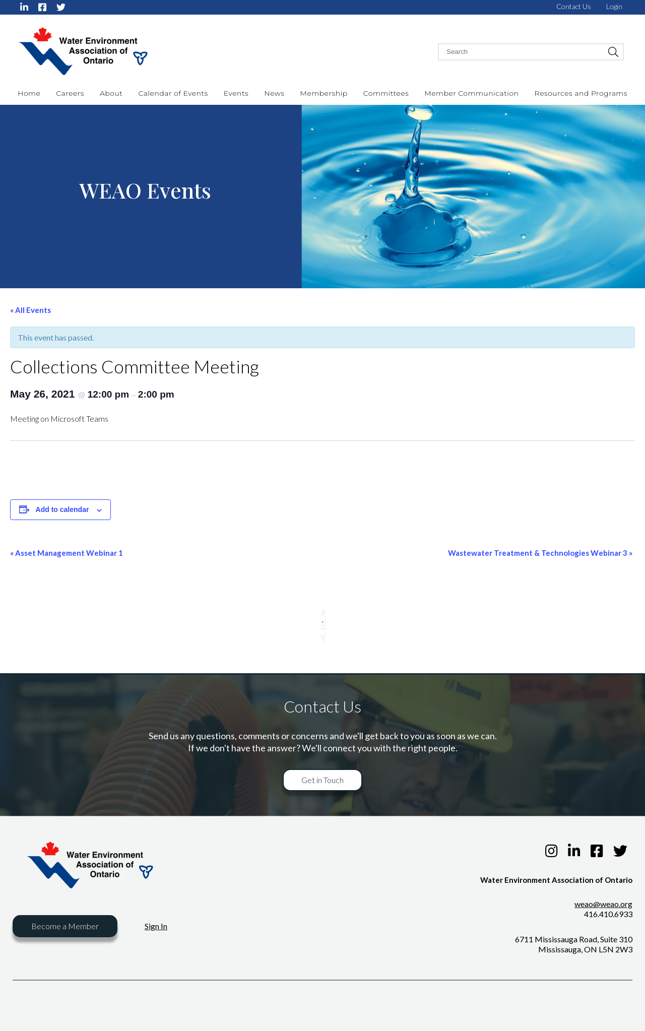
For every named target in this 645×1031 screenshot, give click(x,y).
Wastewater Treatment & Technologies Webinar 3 (540, 552)
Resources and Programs (581, 93)
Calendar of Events (173, 93)
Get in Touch (322, 780)
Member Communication (471, 93)
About (111, 93)
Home (29, 93)
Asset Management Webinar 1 (66, 552)
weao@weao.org (603, 904)
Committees (386, 93)
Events (236, 93)
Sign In (156, 926)
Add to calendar (62, 509)
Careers (70, 93)
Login (614, 6)
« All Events (30, 309)
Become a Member (65, 926)
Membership (324, 93)
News (274, 93)
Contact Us (573, 6)
